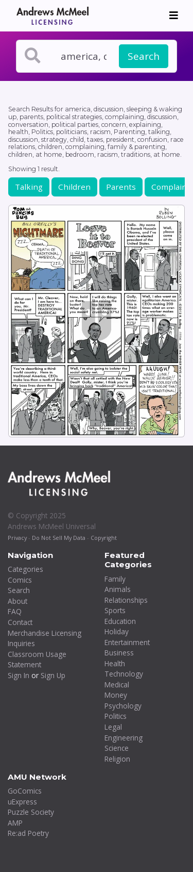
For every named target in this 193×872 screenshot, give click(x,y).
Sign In (18, 675)
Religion (117, 759)
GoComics (25, 791)
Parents (121, 187)
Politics (115, 716)
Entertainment (127, 642)
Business (119, 652)
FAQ (15, 611)
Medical (116, 684)
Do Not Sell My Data (58, 537)
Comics (20, 580)
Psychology (123, 706)
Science (116, 748)
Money (115, 695)
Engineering (123, 738)
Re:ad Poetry (28, 833)
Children (74, 187)
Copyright (104, 537)
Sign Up (53, 675)
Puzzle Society (31, 812)
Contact (20, 622)
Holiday (116, 631)
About (17, 601)
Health (114, 663)
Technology (123, 674)
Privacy (17, 537)
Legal (113, 727)
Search (144, 56)
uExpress (22, 802)
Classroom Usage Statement (37, 659)
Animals (117, 589)
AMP (15, 823)
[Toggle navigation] (174, 15)
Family (115, 579)
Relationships (126, 600)
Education (120, 621)
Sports (115, 610)
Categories (25, 569)
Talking (29, 187)
